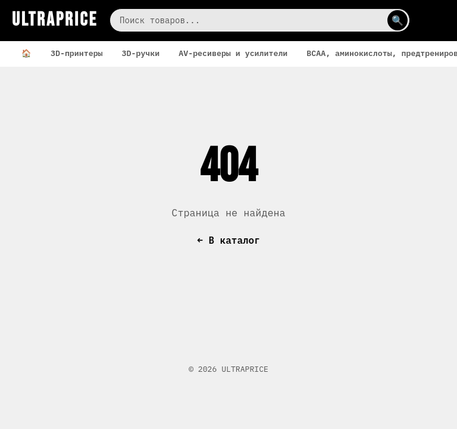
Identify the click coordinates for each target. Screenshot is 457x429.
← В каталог (228, 240)
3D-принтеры (77, 53)
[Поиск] (259, 20)
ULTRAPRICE (55, 20)
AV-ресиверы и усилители (233, 53)
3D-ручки (141, 53)
